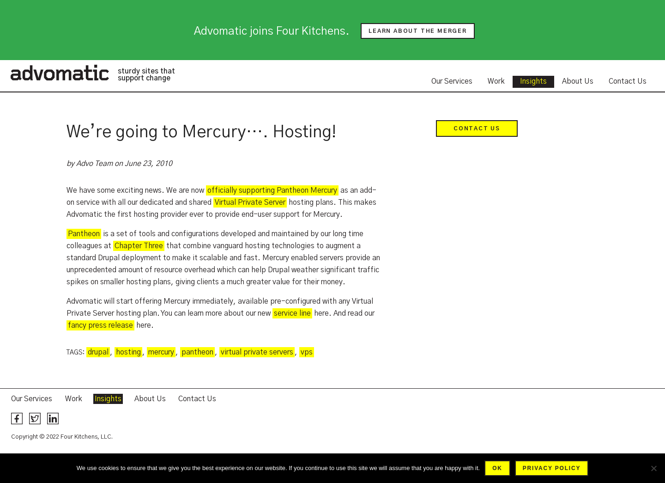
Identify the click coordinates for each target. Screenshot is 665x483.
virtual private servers (257, 352)
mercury (161, 352)
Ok (497, 468)
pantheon (197, 352)
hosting (128, 352)
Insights (533, 81)
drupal (98, 352)
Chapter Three (139, 246)
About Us (577, 81)
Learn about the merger (418, 31)
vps (307, 352)
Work (496, 81)
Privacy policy (551, 468)
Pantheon (84, 234)
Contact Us (628, 81)
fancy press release (100, 325)
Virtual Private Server (250, 202)
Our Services (451, 81)
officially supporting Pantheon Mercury (272, 190)
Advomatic (59, 72)
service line (292, 313)
